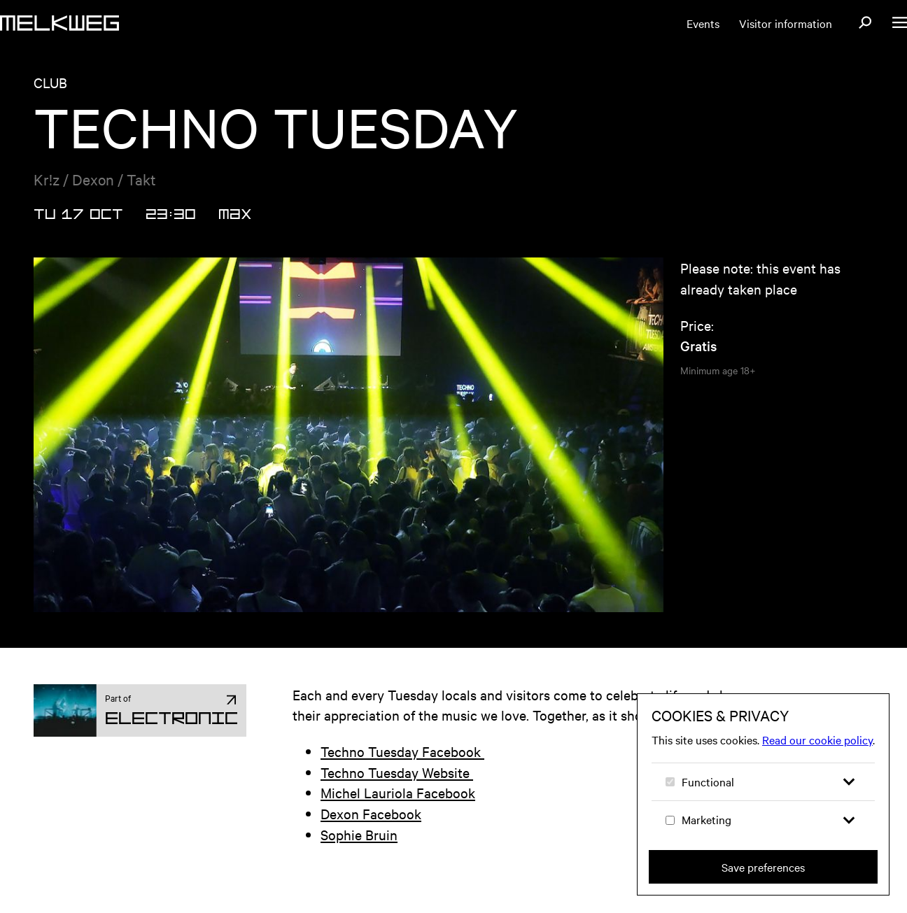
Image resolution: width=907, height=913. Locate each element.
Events (703, 23)
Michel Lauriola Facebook (398, 792)
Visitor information (785, 23)
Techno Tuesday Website (397, 772)
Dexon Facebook (371, 813)
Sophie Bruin (359, 834)
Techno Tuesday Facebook (402, 751)
